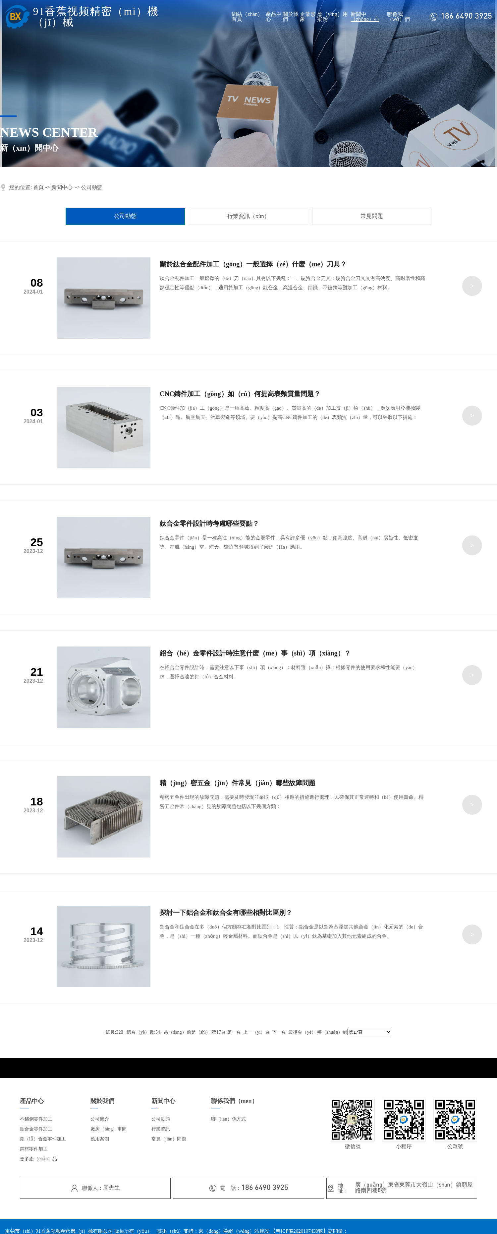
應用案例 (99, 1138)
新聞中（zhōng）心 (365, 16)
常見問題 (371, 216)
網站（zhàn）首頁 (247, 16)
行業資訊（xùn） (248, 216)
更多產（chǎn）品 (38, 1158)
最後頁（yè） (302, 1032)
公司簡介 (99, 1119)
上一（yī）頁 (256, 1032)
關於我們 (291, 16)
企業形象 (308, 16)
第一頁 (234, 1032)
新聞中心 (62, 187)
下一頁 (279, 1032)
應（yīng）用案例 (332, 16)
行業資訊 (160, 1129)
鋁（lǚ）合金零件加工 (43, 1138)
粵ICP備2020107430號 (299, 1231)
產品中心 (274, 16)
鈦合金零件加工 (36, 1129)
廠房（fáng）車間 (108, 1129)
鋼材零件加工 (34, 1148)
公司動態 (91, 187)
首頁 (38, 187)
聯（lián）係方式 (228, 1119)
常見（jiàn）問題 (168, 1138)
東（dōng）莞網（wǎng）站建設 (233, 1231)
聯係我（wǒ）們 (398, 16)
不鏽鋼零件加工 (36, 1119)
